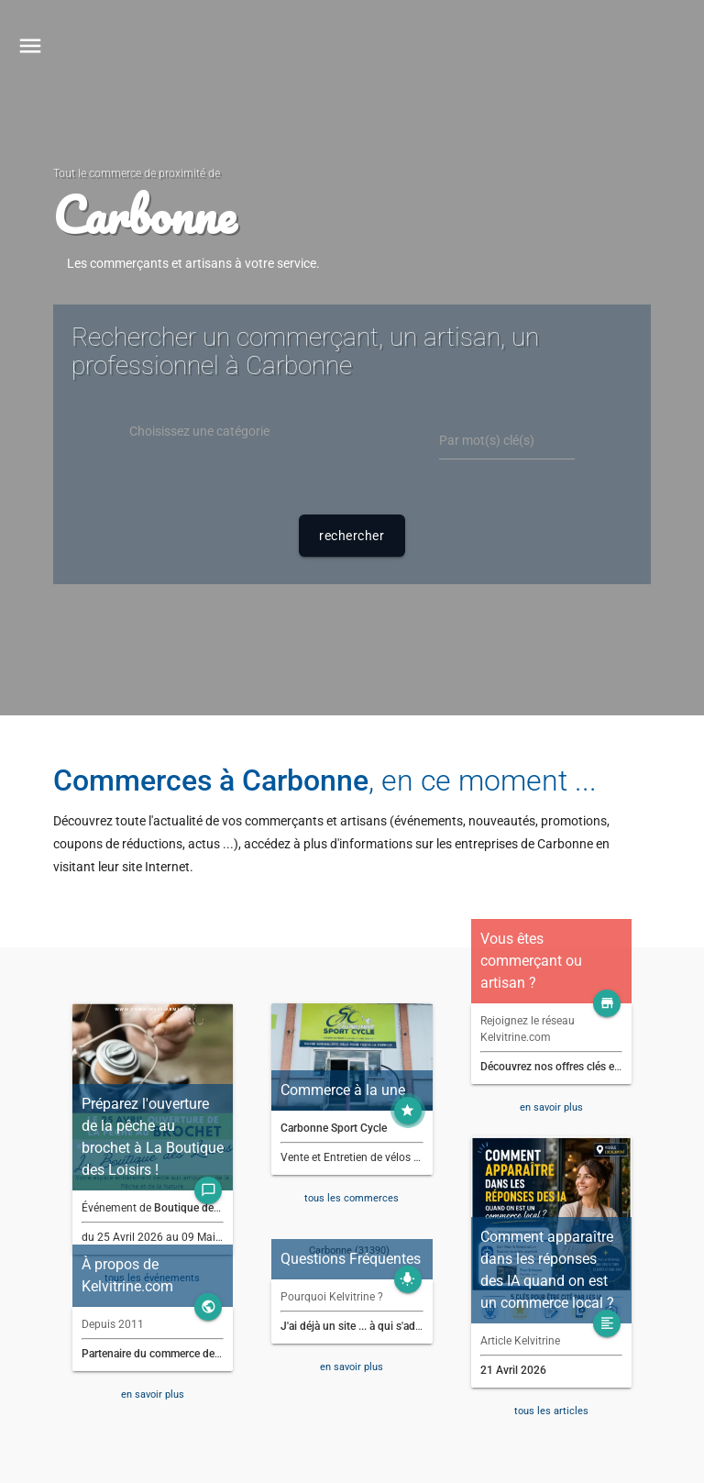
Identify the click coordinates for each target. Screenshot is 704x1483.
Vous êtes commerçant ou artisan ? (531, 960)
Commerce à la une (342, 1090)
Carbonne (144, 214)
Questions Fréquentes (350, 1258)
